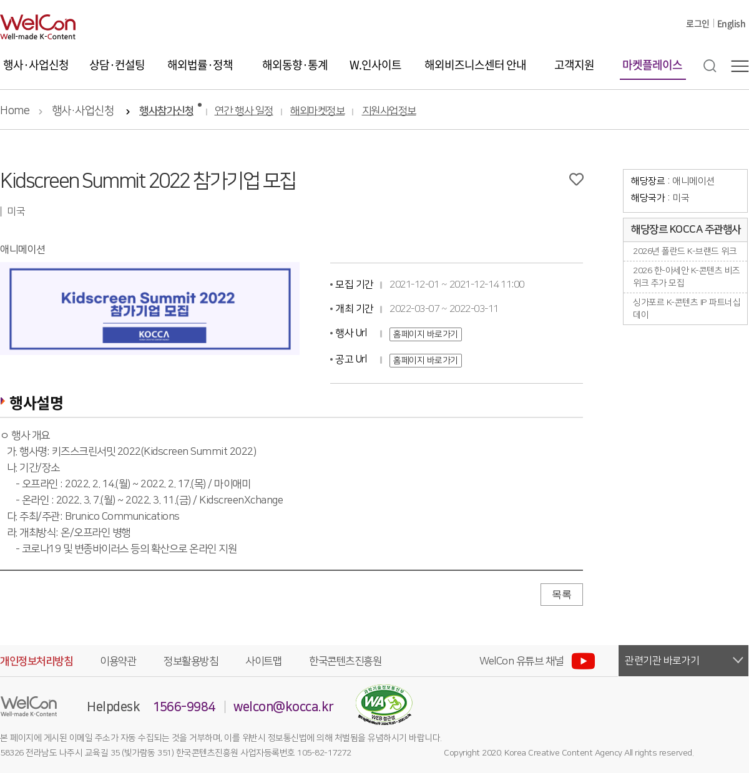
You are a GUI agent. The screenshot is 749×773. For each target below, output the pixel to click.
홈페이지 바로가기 (425, 334)
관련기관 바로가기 (662, 660)
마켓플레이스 (652, 64)
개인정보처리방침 (36, 661)
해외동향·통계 (295, 64)
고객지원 (574, 64)
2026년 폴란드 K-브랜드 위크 (685, 251)
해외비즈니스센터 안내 (475, 64)
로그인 (698, 23)
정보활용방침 (191, 661)
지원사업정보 (389, 111)
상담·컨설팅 (117, 64)
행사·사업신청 (36, 64)
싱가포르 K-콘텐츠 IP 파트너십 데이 (686, 309)
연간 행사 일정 (244, 111)
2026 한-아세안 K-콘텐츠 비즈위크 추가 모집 (686, 277)
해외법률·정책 (200, 64)
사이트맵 (263, 661)
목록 (562, 594)
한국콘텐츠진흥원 (345, 661)
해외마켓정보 (317, 111)
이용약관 (118, 661)
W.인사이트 (375, 64)
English (731, 23)
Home (14, 111)
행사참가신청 (166, 111)
